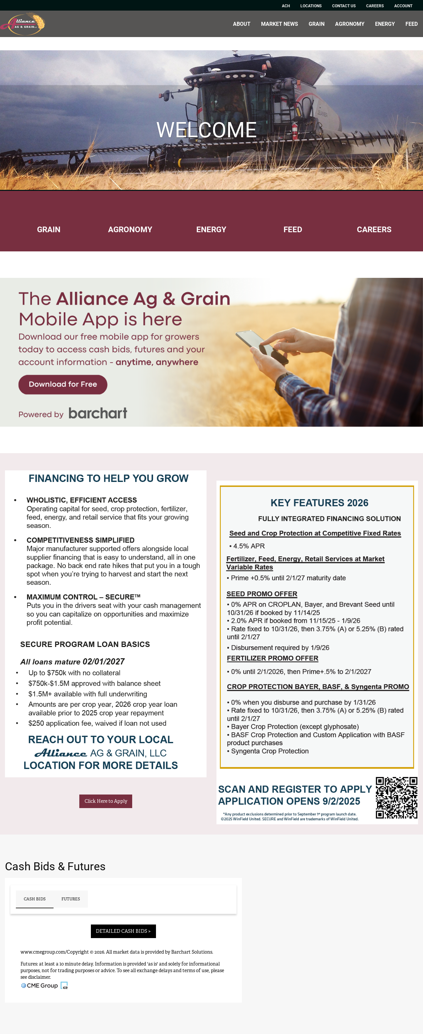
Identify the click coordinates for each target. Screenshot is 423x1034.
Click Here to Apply (106, 801)
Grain (317, 24)
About (241, 24)
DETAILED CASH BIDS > (123, 931)
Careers (375, 5)
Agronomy (350, 24)
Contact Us (344, 5)
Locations (311, 5)
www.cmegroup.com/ (43, 952)
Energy (385, 24)
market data (126, 952)
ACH (286, 5)
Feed (411, 24)
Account (403, 5)
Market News (279, 24)
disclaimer (39, 977)
